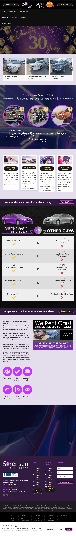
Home (3, 12)
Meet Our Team (12, 518)
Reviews (23, 17)
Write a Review (38, 518)
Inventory (12, 12)
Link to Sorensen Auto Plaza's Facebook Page (4, 495)
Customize (51, 529)
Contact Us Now (65, 482)
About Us (12, 517)
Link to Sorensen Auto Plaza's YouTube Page (7, 495)
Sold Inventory (51, 520)
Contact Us (51, 515)
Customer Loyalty (25, 520)
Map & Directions (51, 518)
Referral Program (25, 518)
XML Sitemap (64, 515)
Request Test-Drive (38, 520)
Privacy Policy (51, 517)
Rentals (14, 17)
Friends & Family (25, 517)
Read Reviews (38, 517)
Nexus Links (64, 517)
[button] (6, 137)
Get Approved (24, 12)
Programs (5, 17)
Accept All (68, 529)
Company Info (6, 23)
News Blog (12, 520)
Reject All (60, 529)
